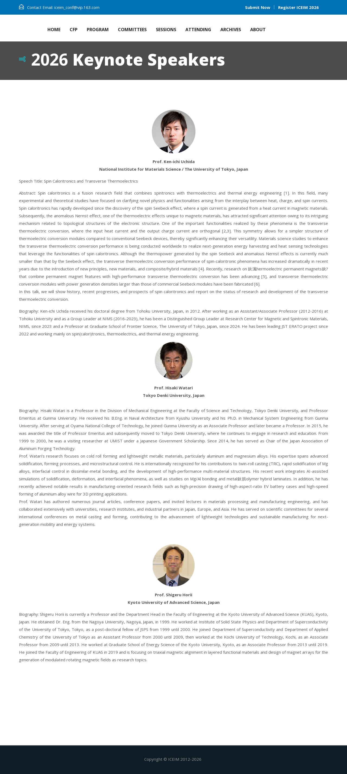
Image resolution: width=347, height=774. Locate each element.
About (258, 30)
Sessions (166, 30)
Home (53, 30)
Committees (132, 30)
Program (98, 30)
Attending (198, 30)
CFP (74, 30)
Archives (230, 30)
